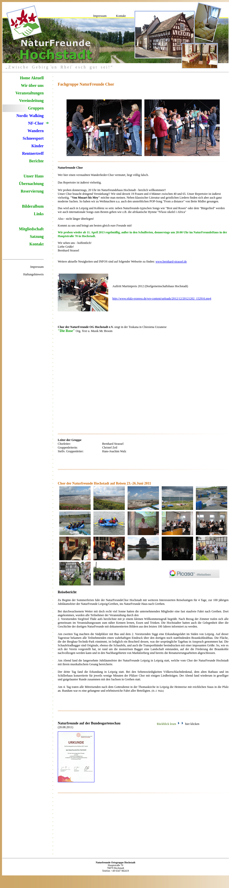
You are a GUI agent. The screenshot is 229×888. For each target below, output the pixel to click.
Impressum (99, 16)
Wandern (36, 131)
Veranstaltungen (30, 93)
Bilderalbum (33, 206)
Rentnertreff (33, 153)
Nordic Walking (30, 116)
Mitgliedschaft (31, 229)
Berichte (36, 161)
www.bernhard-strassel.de (171, 261)
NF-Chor (36, 123)
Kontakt (121, 16)
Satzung (37, 236)
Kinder (37, 146)
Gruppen (36, 108)
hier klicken (192, 724)
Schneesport (33, 138)
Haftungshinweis (33, 274)
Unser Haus (34, 176)
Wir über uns (32, 85)
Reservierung (32, 191)
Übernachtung (31, 183)
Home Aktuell (32, 78)
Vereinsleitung (31, 100)
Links (39, 214)
